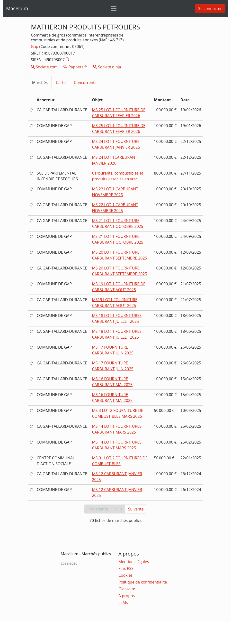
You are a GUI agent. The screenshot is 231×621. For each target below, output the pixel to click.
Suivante (136, 509)
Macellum (17, 8)
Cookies (125, 575)
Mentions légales (133, 561)
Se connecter (210, 8)
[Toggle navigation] (113, 8)
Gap (35, 46)
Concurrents (85, 82)
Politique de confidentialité (142, 582)
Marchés (40, 82)
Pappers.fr (75, 67)
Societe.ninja (107, 67)
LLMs (123, 602)
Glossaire (126, 589)
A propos (126, 595)
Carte (61, 82)
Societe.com (44, 67)
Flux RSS (125, 568)
